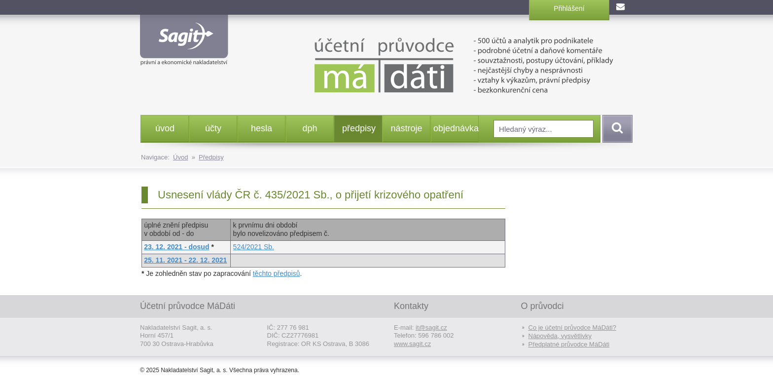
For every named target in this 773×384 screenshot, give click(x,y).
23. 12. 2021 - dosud (176, 247)
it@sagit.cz (431, 327)
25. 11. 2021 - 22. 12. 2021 (185, 260)
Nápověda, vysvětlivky (560, 336)
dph (309, 128)
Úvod (180, 157)
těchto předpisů (276, 273)
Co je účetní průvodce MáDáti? (572, 327)
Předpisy (211, 157)
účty (213, 128)
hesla (261, 128)
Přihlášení (569, 8)
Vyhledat (615, 129)
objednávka (455, 128)
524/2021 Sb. (253, 247)
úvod (165, 128)
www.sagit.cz (412, 343)
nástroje (406, 128)
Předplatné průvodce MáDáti (569, 344)
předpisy (359, 128)
